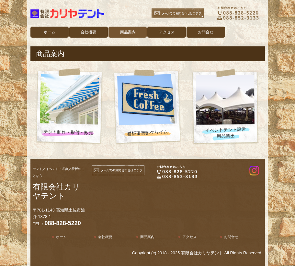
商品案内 (128, 32)
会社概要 (88, 32)
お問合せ (205, 32)
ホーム (49, 32)
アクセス (167, 32)
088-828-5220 (63, 223)
